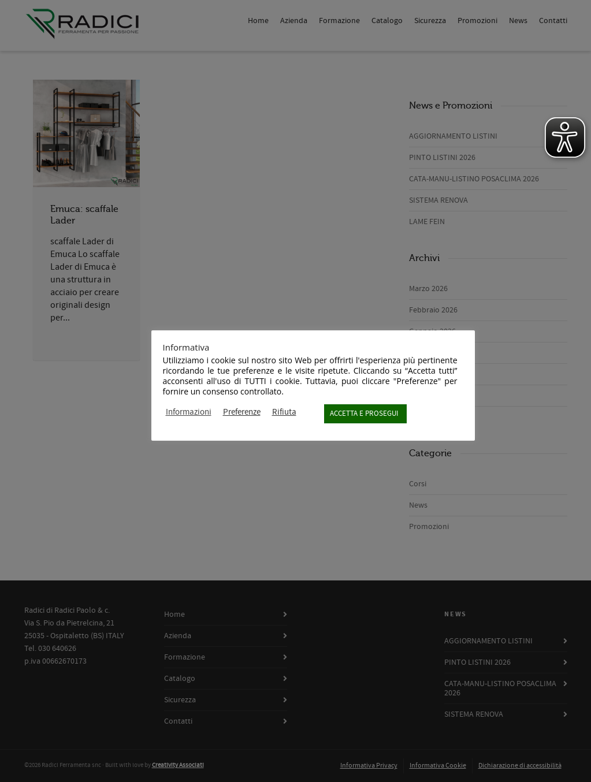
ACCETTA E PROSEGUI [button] (364, 413)
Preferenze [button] (242, 412)
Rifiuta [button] (284, 412)
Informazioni (188, 412)
